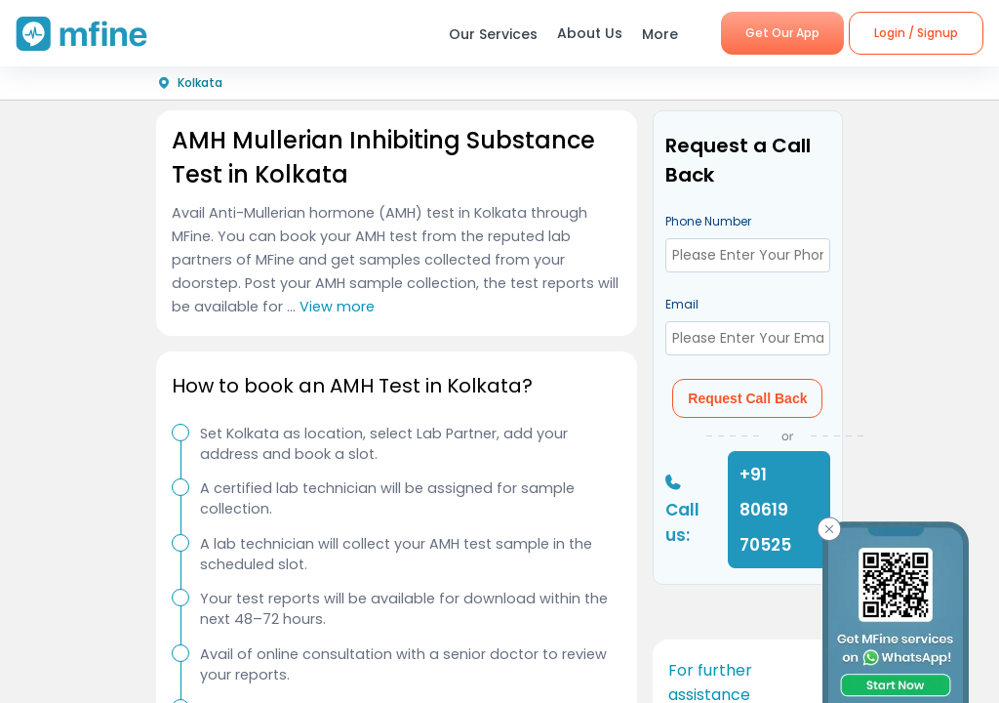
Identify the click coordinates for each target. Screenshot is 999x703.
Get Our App (782, 32)
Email (682, 304)
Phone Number (708, 221)
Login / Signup (916, 32)
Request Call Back (747, 398)
